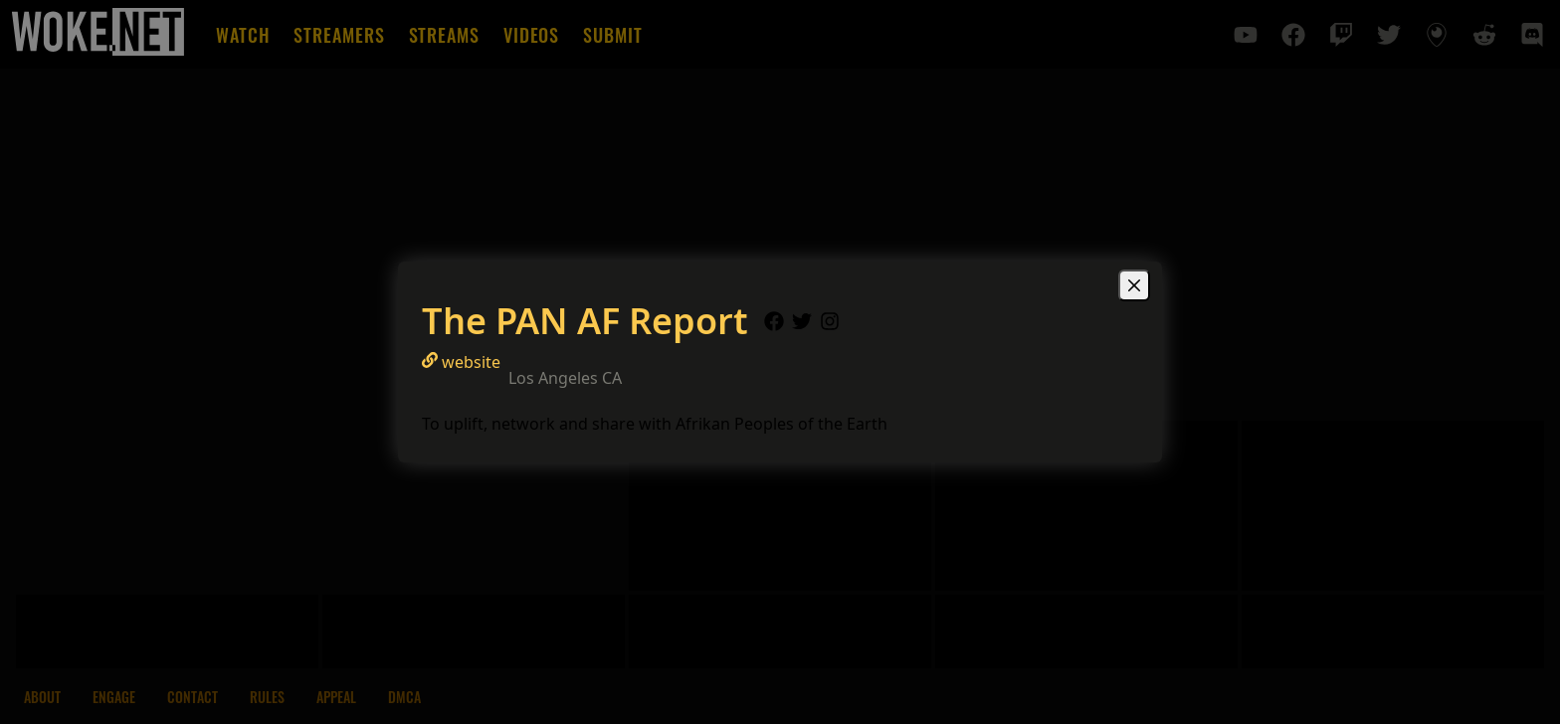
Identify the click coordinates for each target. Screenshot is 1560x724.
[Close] (1134, 285)
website (461, 362)
